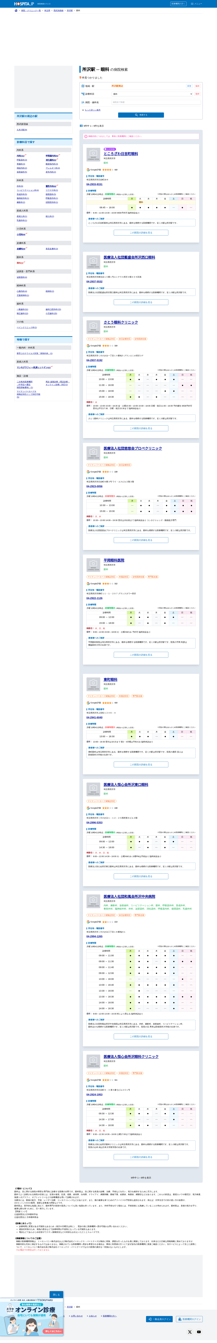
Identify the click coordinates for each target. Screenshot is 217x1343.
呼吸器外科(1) (52, 197)
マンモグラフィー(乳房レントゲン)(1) (34, 366)
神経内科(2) (22, 167)
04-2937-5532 (95, 282)
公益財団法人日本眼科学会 (26, 1217)
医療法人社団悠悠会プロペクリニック (133, 449)
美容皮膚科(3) (52, 248)
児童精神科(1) (23, 294)
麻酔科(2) (21, 202)
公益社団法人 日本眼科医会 (26, 1220)
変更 (189, 85)
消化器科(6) (51, 159)
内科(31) (21, 155)
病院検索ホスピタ (44, 4)
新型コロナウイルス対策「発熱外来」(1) (35, 352)
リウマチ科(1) (52, 189)
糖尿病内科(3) (52, 163)
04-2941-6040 (95, 721)
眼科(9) (20, 262)
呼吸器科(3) (22, 159)
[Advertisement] (108, 36)
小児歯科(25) (51, 312)
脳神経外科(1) (23, 197)
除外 (197, 85)
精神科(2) (50, 290)
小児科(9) (21, 234)
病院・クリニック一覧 (31, 10)
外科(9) (20, 186)
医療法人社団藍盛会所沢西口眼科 (129, 258)
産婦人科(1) (22, 216)
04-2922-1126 (95, 601)
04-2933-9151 (95, 185)
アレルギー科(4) (53, 167)
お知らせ (92, 1319)
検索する (141, 115)
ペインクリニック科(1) (27, 326)
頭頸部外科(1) (52, 202)
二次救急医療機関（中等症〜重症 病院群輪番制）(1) (25, 383)
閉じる (56, 1294)
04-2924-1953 (95, 1098)
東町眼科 (110, 683)
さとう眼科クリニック (121, 323)
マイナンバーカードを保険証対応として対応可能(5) (29, 393)
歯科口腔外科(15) (53, 308)
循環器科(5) (51, 194)
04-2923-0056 (95, 487)
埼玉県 (48, 10)
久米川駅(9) (22, 129)
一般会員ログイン (159, 1322)
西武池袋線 (59, 10)
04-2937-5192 (95, 361)
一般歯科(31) (22, 308)
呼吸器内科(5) (52, 155)
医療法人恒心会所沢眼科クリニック (131, 1060)
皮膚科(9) (21, 248)
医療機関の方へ (178, 3)
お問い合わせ (76, 1319)
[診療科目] (152, 94)
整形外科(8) (51, 186)
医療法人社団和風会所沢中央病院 (129, 900)
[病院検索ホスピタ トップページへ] (24, 3)
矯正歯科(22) (22, 312)
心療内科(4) (22, 290)
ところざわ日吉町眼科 (121, 154)
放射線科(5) (22, 171)
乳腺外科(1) (22, 220)
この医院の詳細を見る (141, 233)
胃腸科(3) (21, 163)
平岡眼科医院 (114, 564)
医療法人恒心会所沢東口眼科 (126, 788)
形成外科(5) (22, 194)
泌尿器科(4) (22, 276)
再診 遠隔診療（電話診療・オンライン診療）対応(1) (57, 383)
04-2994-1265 (95, 940)
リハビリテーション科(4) (28, 189)
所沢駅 (71, 10)
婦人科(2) (50, 216)
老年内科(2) (51, 171)
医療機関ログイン (189, 1322)
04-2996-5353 (95, 826)
